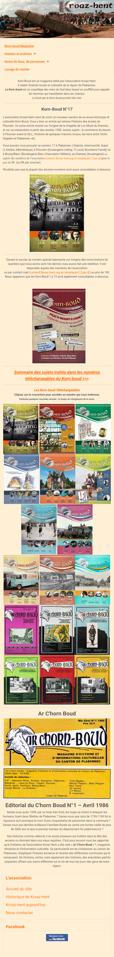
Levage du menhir (17, 69)
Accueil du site (19, 888)
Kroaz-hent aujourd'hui (25, 904)
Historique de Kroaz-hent (27, 896)
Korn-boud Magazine (19, 46)
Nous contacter (19, 912)
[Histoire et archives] (34, 54)
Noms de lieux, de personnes (25, 61)
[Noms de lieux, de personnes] (47, 61)
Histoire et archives (18, 54)
